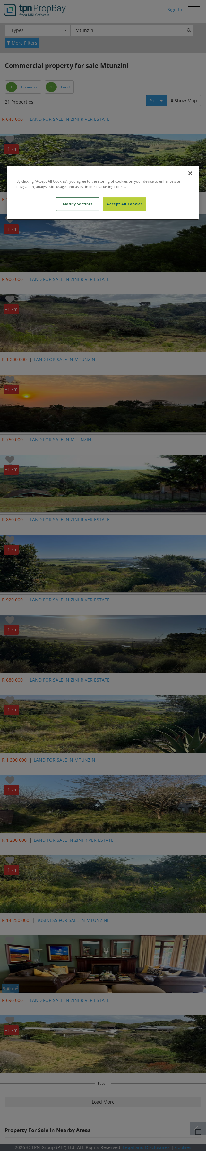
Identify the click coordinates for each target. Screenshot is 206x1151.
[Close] (190, 173)
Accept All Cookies (124, 204)
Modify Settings (78, 204)
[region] (103, 193)
